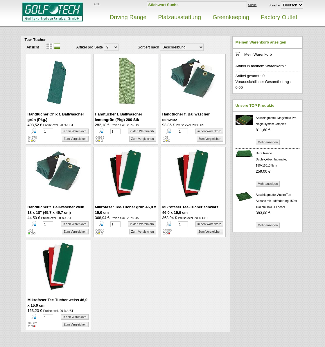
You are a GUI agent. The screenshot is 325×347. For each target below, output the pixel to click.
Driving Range (128, 17)
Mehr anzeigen (268, 142)
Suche (252, 5)
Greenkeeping (231, 17)
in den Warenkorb (75, 131)
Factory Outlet (279, 17)
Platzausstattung (179, 17)
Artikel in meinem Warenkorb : (261, 66)
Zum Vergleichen (75, 138)
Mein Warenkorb (258, 54)
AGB (97, 4)
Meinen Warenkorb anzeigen (261, 42)
